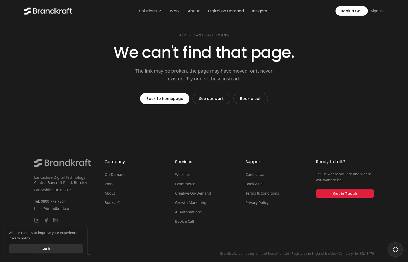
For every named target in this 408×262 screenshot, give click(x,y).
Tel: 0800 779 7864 (50, 201)
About (194, 11)
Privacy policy (19, 238)
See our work (211, 98)
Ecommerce (185, 183)
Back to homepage (164, 98)
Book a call (250, 98)
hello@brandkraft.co (51, 208)
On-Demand (115, 174)
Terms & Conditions (262, 193)
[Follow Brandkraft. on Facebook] (46, 220)
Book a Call (352, 11)
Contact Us (254, 174)
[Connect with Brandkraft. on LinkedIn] (55, 220)
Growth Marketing (190, 202)
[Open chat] (395, 249)
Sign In (377, 11)
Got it (45, 248)
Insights (259, 11)
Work (174, 11)
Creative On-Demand (193, 193)
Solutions (150, 11)
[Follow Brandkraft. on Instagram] (36, 220)
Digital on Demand (226, 11)
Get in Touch (345, 193)
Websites (182, 174)
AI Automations (188, 211)
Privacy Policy (256, 202)
